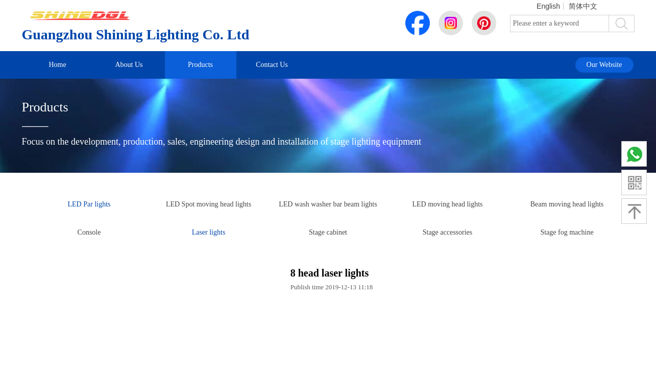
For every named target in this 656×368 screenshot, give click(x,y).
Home (57, 64)
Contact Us (272, 64)
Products (200, 64)
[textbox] (559, 23)
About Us (128, 64)
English (548, 6)
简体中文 (583, 6)
